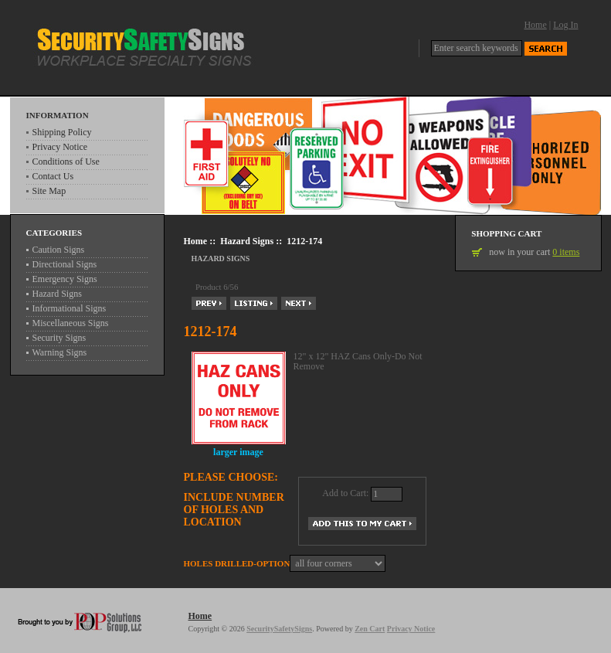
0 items (565, 252)
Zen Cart (370, 628)
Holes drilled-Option (237, 563)
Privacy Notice (60, 146)
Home (535, 24)
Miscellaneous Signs (70, 323)
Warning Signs (59, 352)
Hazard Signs (246, 241)
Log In (565, 24)
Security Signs (59, 337)
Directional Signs (64, 264)
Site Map (49, 190)
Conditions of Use (66, 161)
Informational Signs (69, 308)
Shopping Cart (506, 233)
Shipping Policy (62, 132)
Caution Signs (58, 249)
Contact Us (53, 176)
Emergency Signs (64, 279)
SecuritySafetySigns (279, 628)
